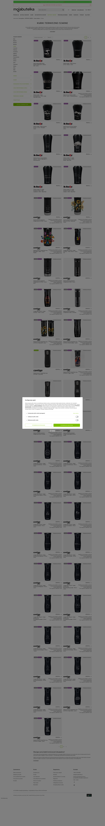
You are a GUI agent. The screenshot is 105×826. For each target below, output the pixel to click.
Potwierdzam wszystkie (67, 425)
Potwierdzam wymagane (38, 425)
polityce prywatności (38, 405)
